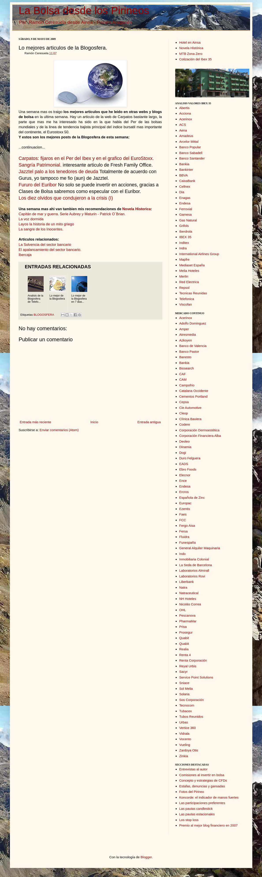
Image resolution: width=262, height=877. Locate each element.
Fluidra (184, 537)
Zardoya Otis (188, 750)
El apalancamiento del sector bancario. (50, 250)
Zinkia (183, 756)
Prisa (183, 627)
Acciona (185, 113)
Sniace (184, 683)
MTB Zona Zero (190, 54)
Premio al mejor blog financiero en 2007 (208, 825)
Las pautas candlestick (196, 808)
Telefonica (186, 299)
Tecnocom (186, 705)
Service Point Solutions (196, 677)
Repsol (184, 287)
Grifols (184, 226)
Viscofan (185, 304)
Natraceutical (189, 593)
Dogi (182, 452)
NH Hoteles (187, 599)
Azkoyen (185, 340)
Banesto (185, 357)
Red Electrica (189, 282)
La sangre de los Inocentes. (41, 229)
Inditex (184, 243)
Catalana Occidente (193, 391)
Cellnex (184, 186)
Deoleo (184, 441)
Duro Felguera (189, 458)
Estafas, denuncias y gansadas (202, 786)
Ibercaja (25, 255)
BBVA (183, 175)
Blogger (146, 857)
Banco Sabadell (190, 153)
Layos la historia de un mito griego (46, 224)
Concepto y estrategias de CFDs (203, 780)
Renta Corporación (193, 660)
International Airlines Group (199, 254)
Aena (183, 130)
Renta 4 (185, 655)
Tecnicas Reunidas (193, 293)
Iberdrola (185, 231)
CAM (182, 379)
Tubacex (185, 711)
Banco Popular (190, 147)
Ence (183, 480)
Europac (185, 503)
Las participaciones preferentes (202, 803)
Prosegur (186, 632)
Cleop (183, 413)
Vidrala (184, 733)
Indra (183, 248)
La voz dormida (31, 219)
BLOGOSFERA (44, 314)
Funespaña (187, 542)
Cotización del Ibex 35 (195, 59)
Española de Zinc (192, 497)
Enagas (184, 198)
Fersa (183, 531)
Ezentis (184, 509)
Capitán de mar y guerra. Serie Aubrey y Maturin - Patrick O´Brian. (72, 214)
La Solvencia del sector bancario (45, 245)
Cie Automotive (190, 408)
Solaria (184, 694)
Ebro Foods (187, 469)
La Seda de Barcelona (195, 565)
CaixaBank (187, 181)
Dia (181, 192)
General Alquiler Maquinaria (199, 548)
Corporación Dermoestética (199, 430)
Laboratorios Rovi (192, 576)
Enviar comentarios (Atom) (59, 430)
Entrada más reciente (35, 422)
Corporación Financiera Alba (200, 436)
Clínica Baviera (190, 419)
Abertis (184, 108)
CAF (182, 374)
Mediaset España (192, 265)
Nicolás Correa (190, 604)
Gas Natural (188, 220)
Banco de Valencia (192, 346)
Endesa (184, 203)
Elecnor (184, 475)
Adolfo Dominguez (192, 323)
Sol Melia (186, 688)
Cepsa (184, 402)
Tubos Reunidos (191, 716)
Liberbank (186, 582)
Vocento (185, 739)
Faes (182, 514)
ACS (182, 124)
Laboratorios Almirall (194, 570)
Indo (182, 554)
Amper (184, 329)
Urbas (183, 722)
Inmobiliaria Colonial (194, 559)
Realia (184, 649)
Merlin (183, 276)
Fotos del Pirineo (191, 792)
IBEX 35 (185, 237)
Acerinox (185, 119)
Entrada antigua (149, 422)
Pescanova (187, 615)
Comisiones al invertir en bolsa (201, 775)
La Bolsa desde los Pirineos (84, 10)
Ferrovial (185, 209)
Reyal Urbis (187, 666)
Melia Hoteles (189, 271)
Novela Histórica (191, 48)
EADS (183, 464)
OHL (182, 610)
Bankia (184, 164)
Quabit (184, 638)
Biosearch (186, 368)
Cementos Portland (193, 396)
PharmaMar (187, 621)
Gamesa (185, 214)
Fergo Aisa (187, 525)
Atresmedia (187, 334)
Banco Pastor (189, 351)
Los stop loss (189, 820)
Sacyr (183, 671)
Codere (184, 424)
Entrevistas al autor (193, 769)
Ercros (184, 492)
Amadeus (186, 136)
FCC (182, 520)
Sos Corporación (191, 700)
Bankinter (186, 169)
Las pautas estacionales (197, 814)
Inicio (94, 422)
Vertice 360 (187, 728)
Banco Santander (192, 158)
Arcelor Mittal (189, 141)
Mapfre (184, 259)
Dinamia (185, 447)
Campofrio (186, 385)
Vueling (184, 745)
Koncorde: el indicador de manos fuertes (208, 797)
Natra (183, 587)
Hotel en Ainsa (190, 42)
